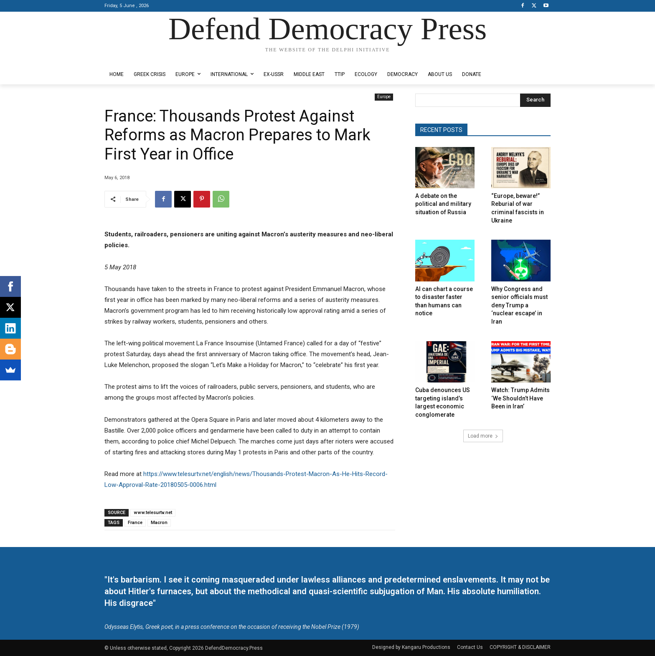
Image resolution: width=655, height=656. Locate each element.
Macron (159, 522)
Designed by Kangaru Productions (137, 58)
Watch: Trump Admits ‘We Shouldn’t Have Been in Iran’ (520, 398)
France (135, 522)
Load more (483, 436)
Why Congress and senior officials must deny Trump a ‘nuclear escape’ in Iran (519, 305)
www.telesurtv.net (153, 512)
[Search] (535, 100)
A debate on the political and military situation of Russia (443, 203)
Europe (384, 97)
